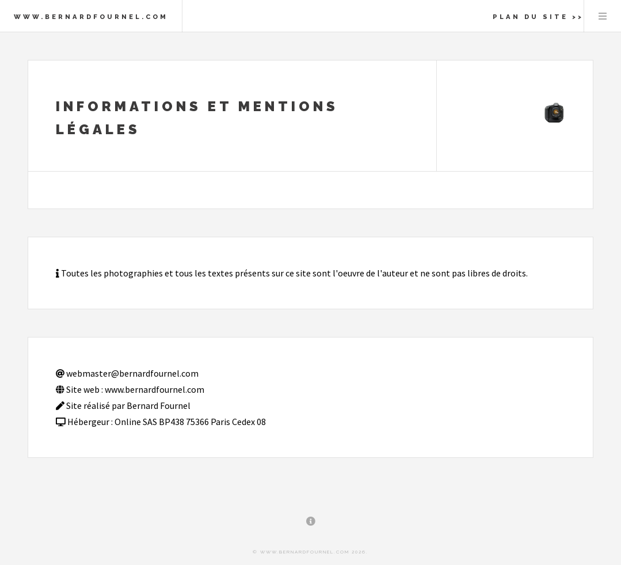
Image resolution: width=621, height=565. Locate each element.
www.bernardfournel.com (91, 17)
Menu (602, 16)
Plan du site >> (538, 17)
